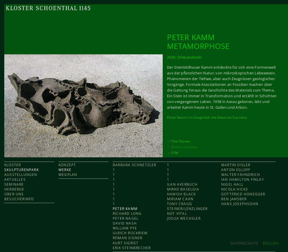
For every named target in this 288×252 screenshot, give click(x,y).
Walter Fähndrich (240, 174)
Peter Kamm (125, 208)
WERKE (65, 169)
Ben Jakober (234, 199)
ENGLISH (271, 243)
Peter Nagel (125, 218)
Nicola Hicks (234, 189)
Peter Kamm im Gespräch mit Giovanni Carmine (207, 117)
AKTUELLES (15, 179)
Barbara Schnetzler (134, 164)
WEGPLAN (68, 174)
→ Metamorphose (182, 146)
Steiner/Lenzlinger (187, 208)
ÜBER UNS (14, 194)
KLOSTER (12, 164)
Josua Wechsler (184, 218)
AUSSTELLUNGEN (20, 174)
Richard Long (127, 213)
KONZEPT (67, 164)
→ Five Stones (178, 141)
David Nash (125, 223)
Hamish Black (181, 194)
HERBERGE (14, 189)
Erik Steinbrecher (132, 247)
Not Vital (177, 213)
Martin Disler (236, 164)
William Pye (125, 228)
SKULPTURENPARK (21, 169)
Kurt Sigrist (125, 243)
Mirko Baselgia (183, 189)
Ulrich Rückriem (130, 233)
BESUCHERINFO (19, 199)
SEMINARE (14, 184)
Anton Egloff (235, 169)
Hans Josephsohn (239, 203)
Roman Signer (127, 237)
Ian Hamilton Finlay (242, 179)
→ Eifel (173, 152)
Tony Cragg (179, 203)
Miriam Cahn (180, 199)
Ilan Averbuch (182, 184)
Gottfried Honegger (243, 194)
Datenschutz (244, 243)
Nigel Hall (232, 184)
